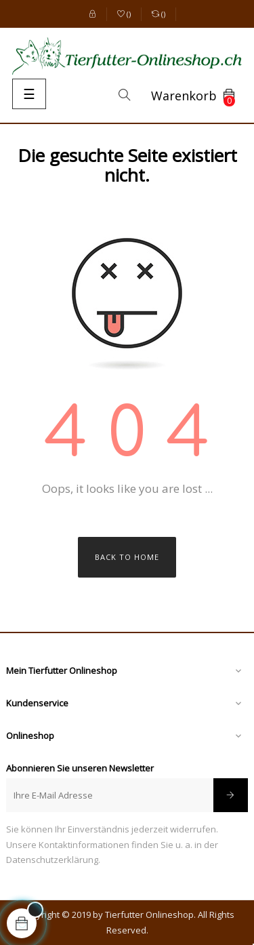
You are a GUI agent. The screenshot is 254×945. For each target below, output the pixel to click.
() (124, 15)
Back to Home (127, 557)
